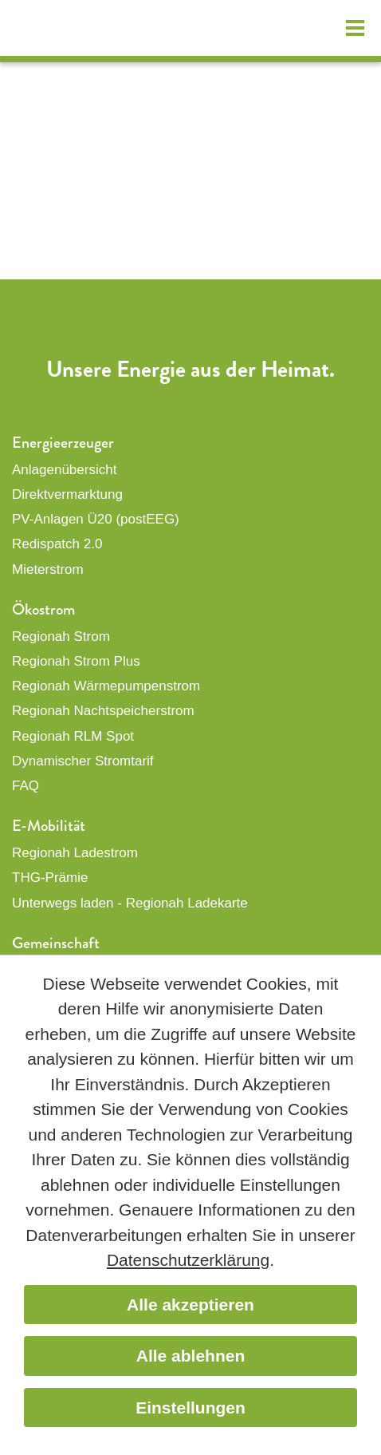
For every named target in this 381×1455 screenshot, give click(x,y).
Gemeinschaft (56, 943)
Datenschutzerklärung (188, 1260)
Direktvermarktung (67, 494)
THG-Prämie (50, 877)
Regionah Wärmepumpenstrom (106, 686)
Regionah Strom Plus (76, 661)
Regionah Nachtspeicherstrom (103, 710)
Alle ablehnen (190, 1355)
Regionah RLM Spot (73, 736)
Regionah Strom (61, 636)
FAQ (25, 785)
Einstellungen (190, 1407)
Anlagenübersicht (64, 469)
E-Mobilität (48, 825)
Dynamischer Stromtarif (83, 761)
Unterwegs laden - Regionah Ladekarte (130, 903)
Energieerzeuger (63, 442)
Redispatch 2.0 (57, 544)
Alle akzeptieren (190, 1304)
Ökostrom (43, 609)
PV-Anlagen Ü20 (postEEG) (95, 519)
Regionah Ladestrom (75, 852)
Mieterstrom (48, 569)
